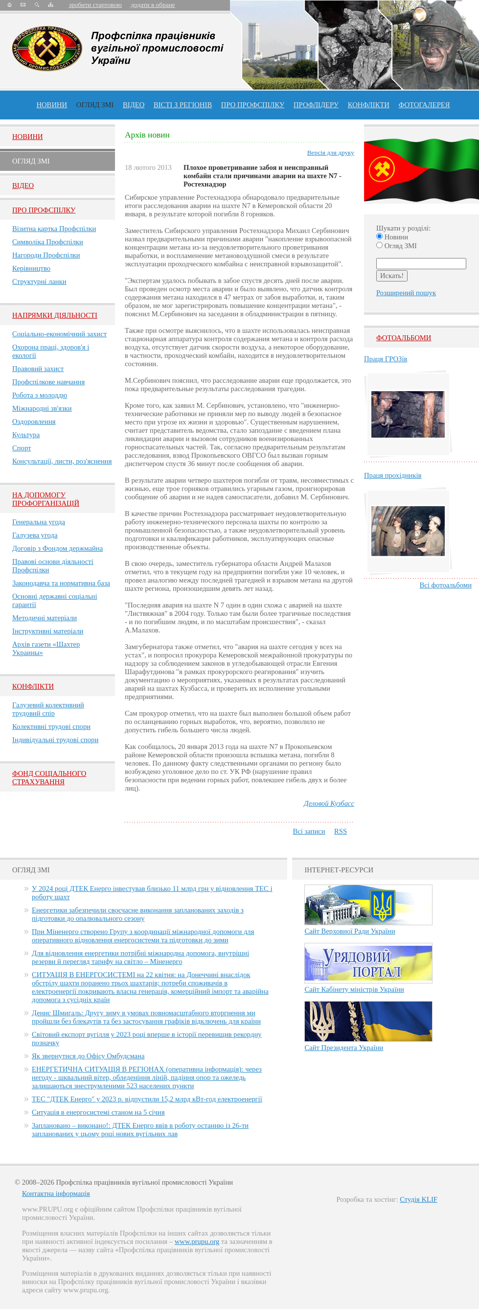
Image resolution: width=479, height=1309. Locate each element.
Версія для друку (330, 152)
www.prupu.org (197, 1241)
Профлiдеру (316, 105)
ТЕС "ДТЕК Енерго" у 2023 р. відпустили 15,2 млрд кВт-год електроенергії (147, 1099)
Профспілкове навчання (48, 382)
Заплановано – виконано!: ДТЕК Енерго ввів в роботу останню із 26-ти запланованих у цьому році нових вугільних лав (140, 1130)
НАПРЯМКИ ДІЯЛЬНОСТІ (54, 315)
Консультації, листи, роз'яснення (62, 461)
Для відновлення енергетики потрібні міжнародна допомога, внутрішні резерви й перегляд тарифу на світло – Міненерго (140, 957)
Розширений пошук (406, 293)
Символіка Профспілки (47, 242)
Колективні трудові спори (51, 726)
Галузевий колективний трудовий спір (48, 709)
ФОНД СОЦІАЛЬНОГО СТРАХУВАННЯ (49, 778)
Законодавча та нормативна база (61, 583)
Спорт (21, 448)
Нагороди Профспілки (46, 255)
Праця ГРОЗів (385, 359)
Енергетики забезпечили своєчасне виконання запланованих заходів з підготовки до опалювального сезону (138, 914)
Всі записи (309, 831)
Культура (26, 435)
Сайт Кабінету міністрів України (354, 989)
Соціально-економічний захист (59, 334)
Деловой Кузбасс (329, 803)
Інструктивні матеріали (47, 631)
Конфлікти (33, 686)
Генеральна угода (38, 522)
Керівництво (31, 268)
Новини (51, 105)
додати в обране (153, 4)
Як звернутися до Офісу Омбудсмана (88, 1056)
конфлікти (368, 105)
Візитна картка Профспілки (54, 229)
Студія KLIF (418, 1199)
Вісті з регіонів (183, 105)
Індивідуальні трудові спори (55, 740)
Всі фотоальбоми (446, 585)
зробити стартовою (95, 4)
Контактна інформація (56, 1193)
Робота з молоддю (39, 395)
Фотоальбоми (403, 338)
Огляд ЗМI (31, 161)
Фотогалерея (424, 105)
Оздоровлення (34, 421)
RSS (340, 831)
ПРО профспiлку (252, 105)
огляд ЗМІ (95, 105)
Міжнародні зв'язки (42, 408)
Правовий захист (38, 369)
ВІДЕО (133, 105)
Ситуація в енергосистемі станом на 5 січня (98, 1112)
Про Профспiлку (43, 210)
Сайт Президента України (343, 1048)
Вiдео (23, 185)
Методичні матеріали (44, 618)
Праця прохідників (392, 475)
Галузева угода (34, 535)
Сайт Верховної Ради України (349, 931)
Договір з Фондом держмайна (57, 548)
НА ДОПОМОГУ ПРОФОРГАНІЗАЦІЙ (45, 499)
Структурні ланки (39, 281)
